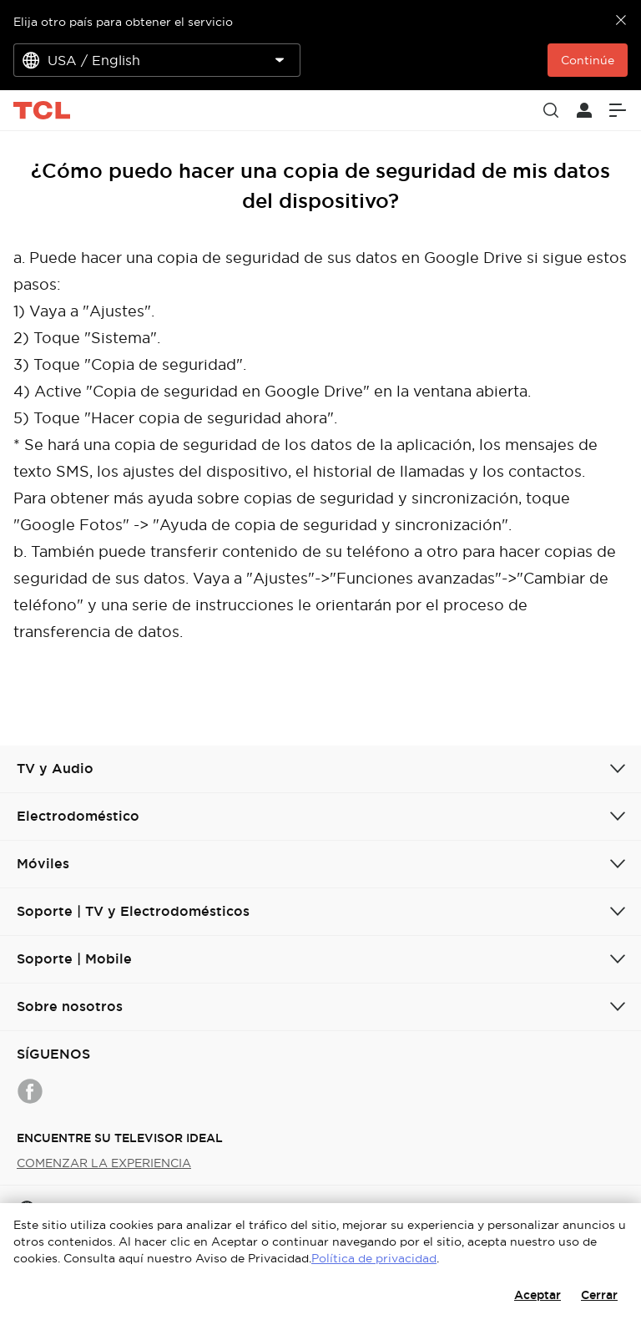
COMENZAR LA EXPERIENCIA (104, 1163)
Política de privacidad (374, 1258)
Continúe (587, 60)
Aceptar (537, 1294)
